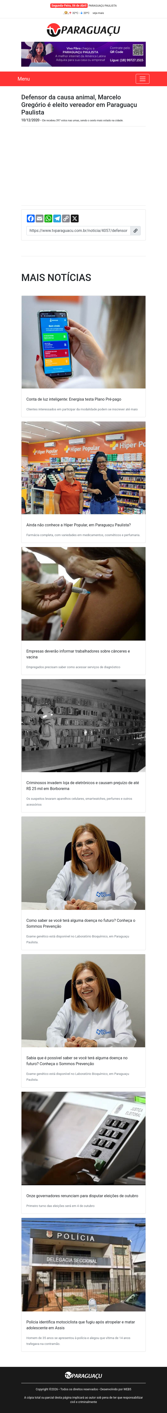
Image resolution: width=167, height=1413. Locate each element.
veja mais (98, 13)
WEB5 (127, 1389)
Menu (24, 79)
